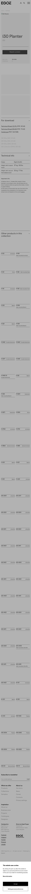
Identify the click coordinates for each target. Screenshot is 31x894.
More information (7, 876)
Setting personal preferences (15, 889)
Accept (15, 884)
